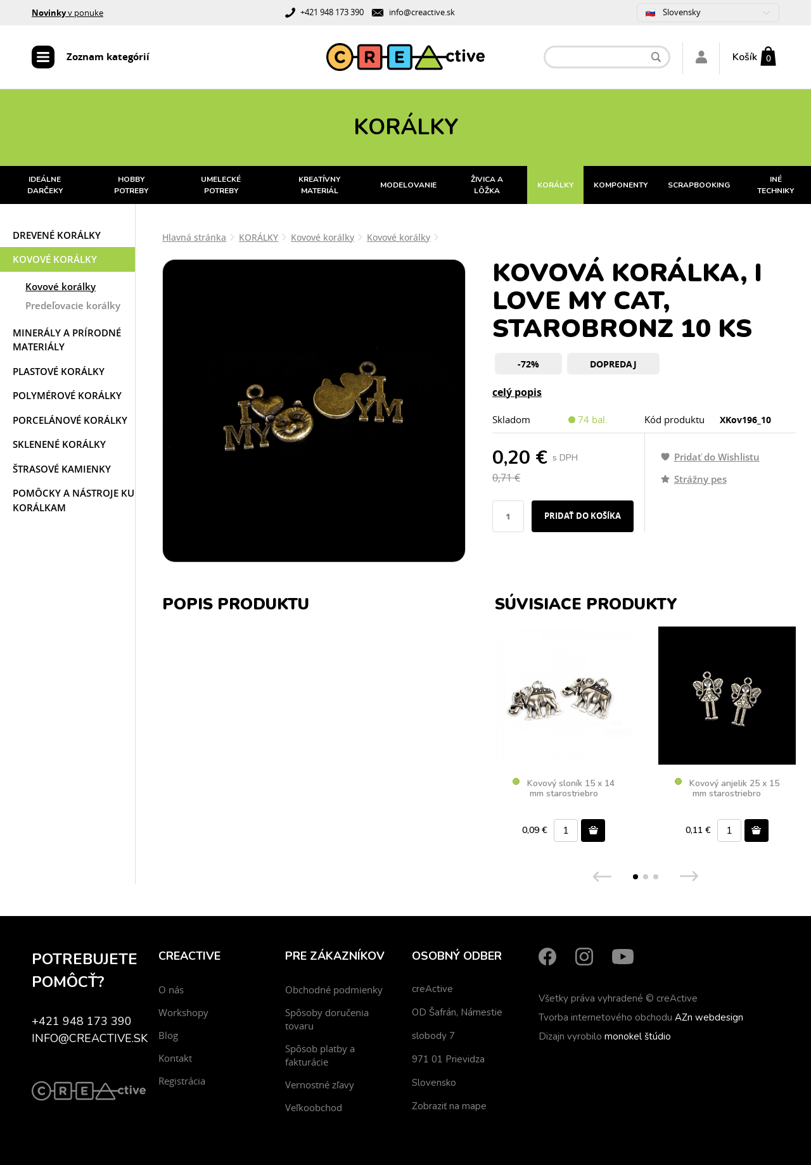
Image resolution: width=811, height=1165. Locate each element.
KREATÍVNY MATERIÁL (319, 185)
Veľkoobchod (313, 1107)
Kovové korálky (55, 259)
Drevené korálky (57, 235)
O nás (171, 989)
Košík (744, 57)
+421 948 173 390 (332, 12)
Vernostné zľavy (319, 1084)
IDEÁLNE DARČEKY (45, 185)
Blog (168, 1035)
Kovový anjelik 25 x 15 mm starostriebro (727, 788)
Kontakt (175, 1058)
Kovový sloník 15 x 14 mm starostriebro (564, 788)
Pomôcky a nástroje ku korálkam (73, 500)
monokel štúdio (637, 1036)
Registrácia (181, 1080)
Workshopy (183, 1012)
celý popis (517, 392)
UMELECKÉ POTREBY (221, 185)
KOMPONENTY (621, 185)
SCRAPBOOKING (699, 185)
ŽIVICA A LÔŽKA (487, 185)
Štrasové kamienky (62, 468)
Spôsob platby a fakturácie (320, 1055)
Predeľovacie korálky (72, 305)
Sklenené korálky (59, 444)
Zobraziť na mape (449, 1106)
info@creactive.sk (422, 12)
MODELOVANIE (408, 185)
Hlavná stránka (194, 237)
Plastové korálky (59, 371)
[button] (635, 876)
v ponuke (67, 12)
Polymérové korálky (67, 395)
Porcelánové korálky (70, 420)
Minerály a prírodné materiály (67, 339)
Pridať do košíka (582, 515)
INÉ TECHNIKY (775, 185)
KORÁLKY (555, 185)
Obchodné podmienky (334, 989)
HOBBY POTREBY (131, 185)
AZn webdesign (709, 1017)
